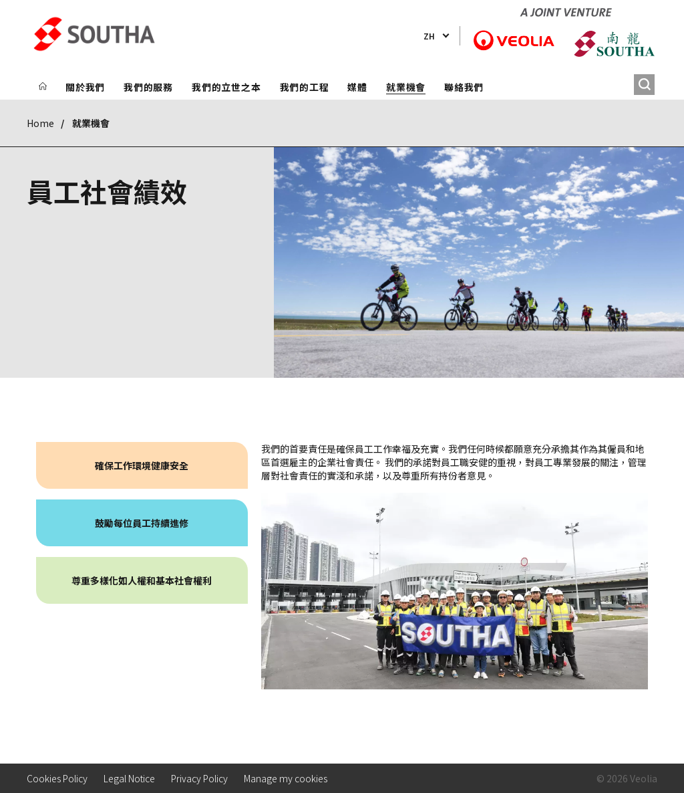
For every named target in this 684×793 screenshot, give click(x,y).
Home (40, 123)
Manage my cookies (285, 778)
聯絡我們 (464, 87)
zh (429, 35)
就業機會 (405, 87)
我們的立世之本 (226, 87)
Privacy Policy (199, 778)
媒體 (357, 87)
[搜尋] (644, 84)
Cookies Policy (57, 778)
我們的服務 (148, 87)
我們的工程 (304, 87)
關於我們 (85, 87)
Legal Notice (129, 778)
